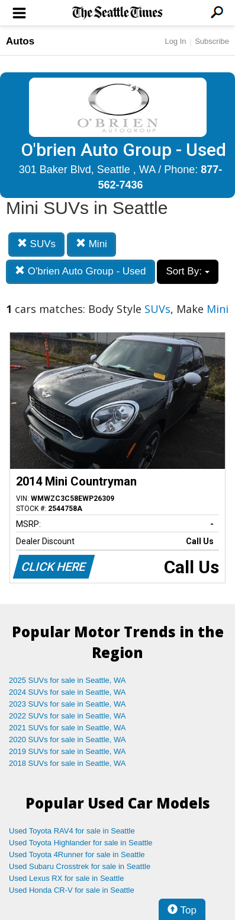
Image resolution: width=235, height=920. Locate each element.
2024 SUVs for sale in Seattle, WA (67, 692)
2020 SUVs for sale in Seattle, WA (67, 739)
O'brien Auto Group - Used (80, 271)
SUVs (36, 244)
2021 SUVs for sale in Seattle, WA (67, 727)
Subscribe (212, 41)
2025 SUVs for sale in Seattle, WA (67, 680)
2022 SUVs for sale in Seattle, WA (67, 715)
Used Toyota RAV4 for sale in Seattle (72, 830)
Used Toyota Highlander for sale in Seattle (81, 842)
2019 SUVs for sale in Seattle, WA (67, 751)
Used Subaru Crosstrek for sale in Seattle (79, 866)
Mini (91, 244)
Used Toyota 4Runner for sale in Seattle (77, 854)
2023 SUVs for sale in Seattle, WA (67, 703)
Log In (175, 41)
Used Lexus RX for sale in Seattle (66, 878)
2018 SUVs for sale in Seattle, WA (67, 763)
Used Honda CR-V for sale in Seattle (71, 890)
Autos (20, 41)
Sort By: (187, 271)
